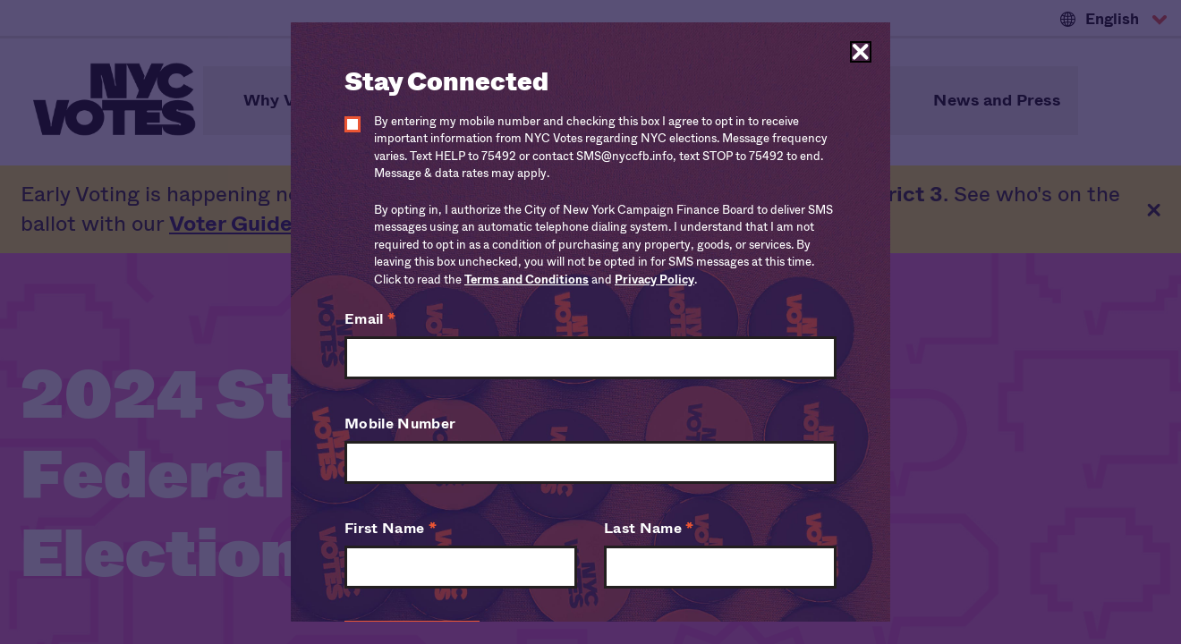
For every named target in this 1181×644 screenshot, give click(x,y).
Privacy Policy (654, 279)
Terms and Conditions (526, 279)
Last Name (649, 528)
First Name (390, 528)
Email (369, 319)
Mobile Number (399, 423)
